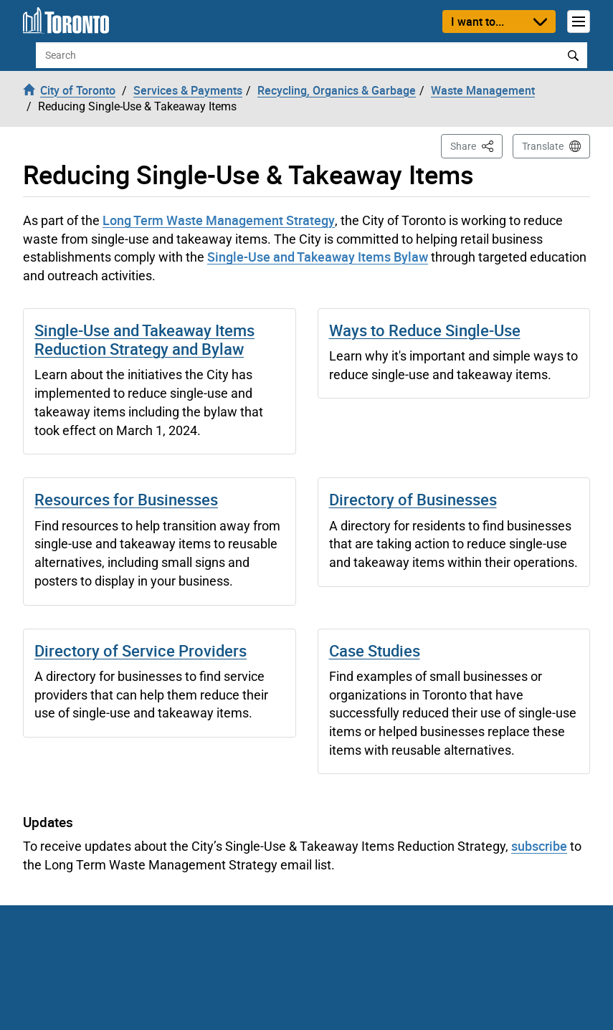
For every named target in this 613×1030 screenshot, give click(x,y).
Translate (543, 146)
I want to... (477, 21)
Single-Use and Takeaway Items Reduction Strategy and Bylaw (144, 339)
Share (476, 145)
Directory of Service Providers (140, 650)
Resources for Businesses (126, 499)
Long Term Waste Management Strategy (219, 220)
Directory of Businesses (413, 499)
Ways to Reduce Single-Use (425, 330)
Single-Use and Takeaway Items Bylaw (317, 256)
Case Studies (374, 650)
